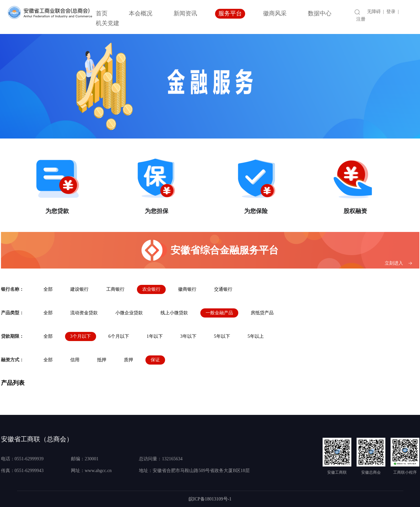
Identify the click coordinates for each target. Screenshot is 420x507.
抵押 (101, 359)
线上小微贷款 (174, 312)
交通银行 (223, 289)
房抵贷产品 (262, 312)
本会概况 (140, 13)
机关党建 (107, 23)
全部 (48, 289)
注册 (360, 19)
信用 (74, 359)
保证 (155, 359)
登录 (390, 11)
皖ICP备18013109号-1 (210, 499)
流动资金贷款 (84, 312)
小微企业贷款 (129, 312)
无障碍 (374, 11)
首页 (102, 13)
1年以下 (155, 336)
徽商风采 (275, 13)
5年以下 (222, 336)
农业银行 (151, 289)
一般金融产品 (219, 312)
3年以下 (188, 336)
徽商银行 (187, 289)
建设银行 (79, 289)
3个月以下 (80, 336)
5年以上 (256, 336)
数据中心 (319, 13)
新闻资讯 (185, 13)
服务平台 (230, 13)
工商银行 (115, 289)
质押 (128, 359)
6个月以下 (119, 336)
